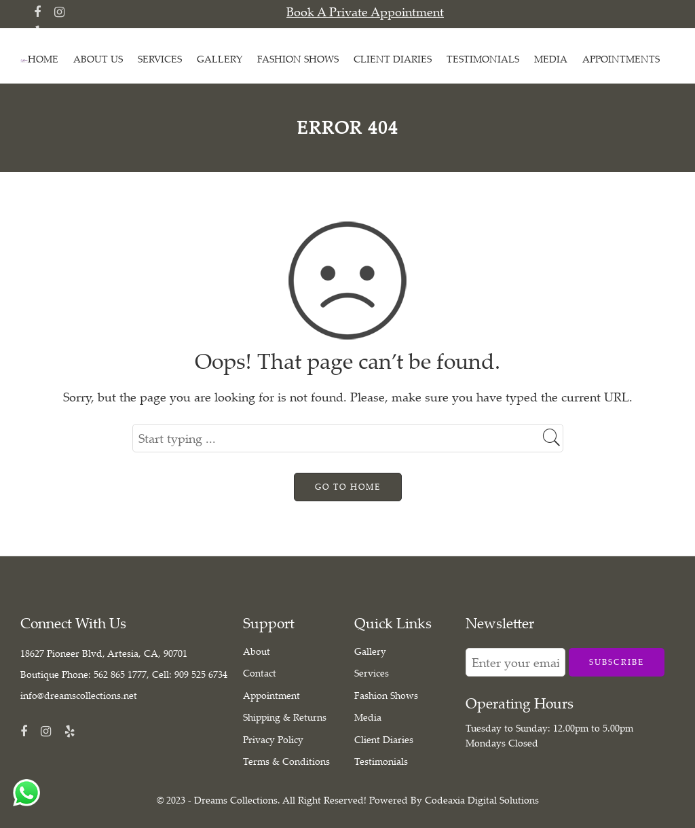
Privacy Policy (273, 739)
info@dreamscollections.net (78, 695)
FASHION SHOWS (298, 58)
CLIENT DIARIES (393, 58)
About (256, 651)
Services (371, 672)
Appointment (271, 695)
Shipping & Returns (284, 716)
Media (367, 716)
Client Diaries (383, 739)
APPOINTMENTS (621, 58)
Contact (259, 672)
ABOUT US (98, 58)
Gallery (370, 651)
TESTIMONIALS (483, 58)
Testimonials (381, 761)
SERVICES (160, 58)
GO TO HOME (348, 486)
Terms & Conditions (286, 761)
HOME (43, 58)
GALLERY (219, 58)
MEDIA (550, 58)
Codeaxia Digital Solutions (482, 799)
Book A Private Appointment (365, 11)
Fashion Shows (386, 695)
